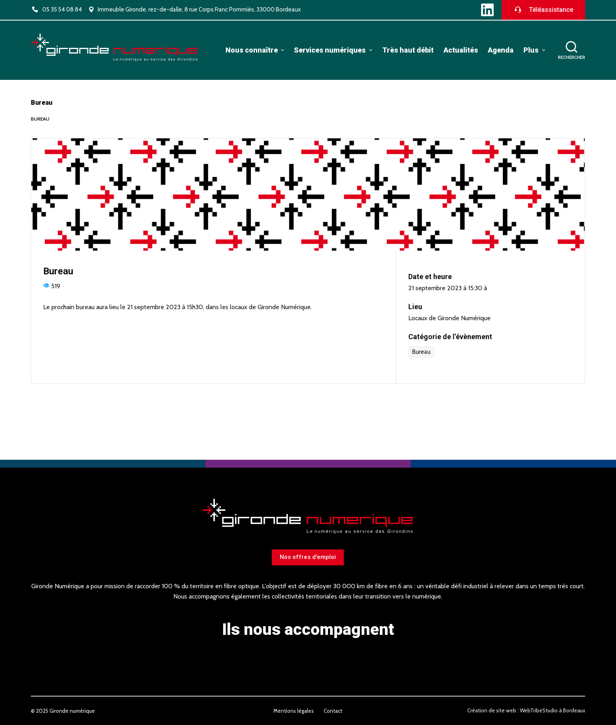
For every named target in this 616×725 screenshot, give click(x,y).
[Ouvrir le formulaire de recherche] (571, 50)
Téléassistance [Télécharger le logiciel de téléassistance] (543, 10)
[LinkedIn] (487, 10)
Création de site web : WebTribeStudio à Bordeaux (526, 710)
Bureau (40, 119)
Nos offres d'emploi (308, 557)
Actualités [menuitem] (461, 50)
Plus (535, 50)
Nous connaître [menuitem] (256, 50)
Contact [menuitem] (333, 711)
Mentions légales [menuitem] (293, 711)
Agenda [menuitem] (501, 50)
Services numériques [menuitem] (334, 50)
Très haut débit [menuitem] (408, 50)
